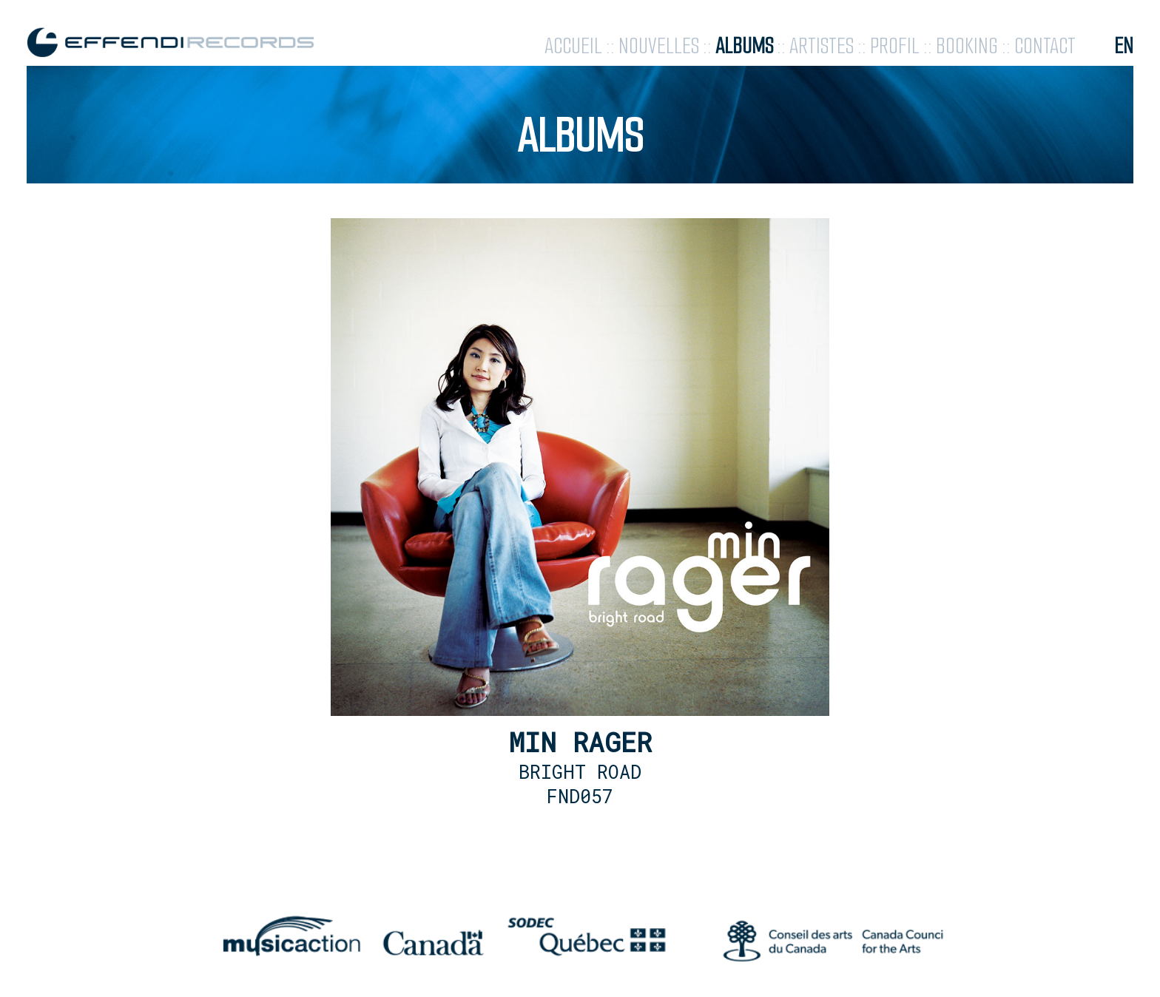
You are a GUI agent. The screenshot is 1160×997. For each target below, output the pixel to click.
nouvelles (658, 46)
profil (895, 46)
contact (1045, 46)
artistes (821, 46)
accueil (573, 46)
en (1123, 46)
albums (744, 46)
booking (967, 46)
